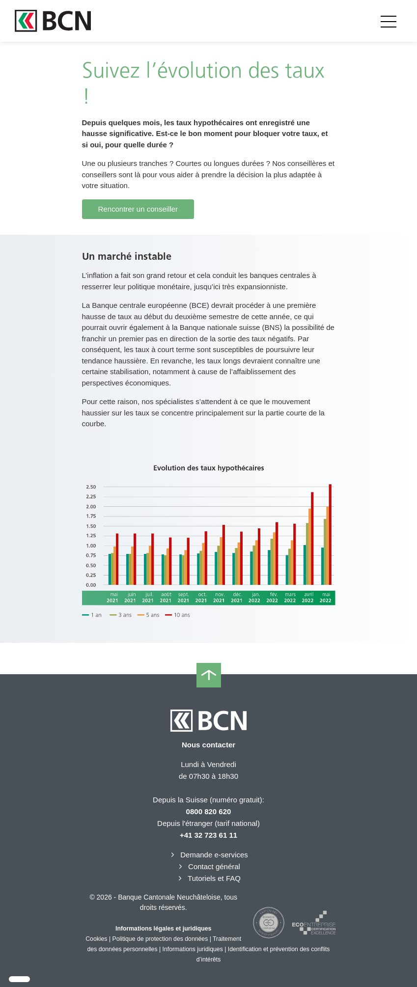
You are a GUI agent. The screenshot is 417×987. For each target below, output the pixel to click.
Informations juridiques (193, 949)
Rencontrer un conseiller (138, 209)
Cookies (96, 938)
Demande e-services (208, 854)
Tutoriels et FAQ (208, 878)
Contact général (208, 866)
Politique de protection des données (160, 938)
